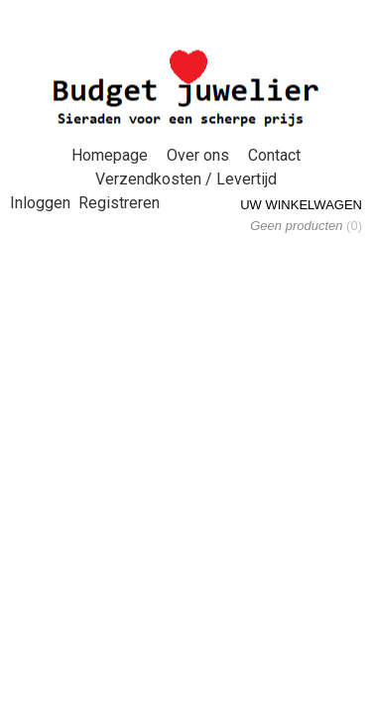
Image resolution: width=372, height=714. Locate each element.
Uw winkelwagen (301, 204)
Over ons (198, 155)
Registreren (119, 202)
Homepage (109, 155)
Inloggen (40, 202)
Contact (274, 155)
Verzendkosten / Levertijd (186, 179)
